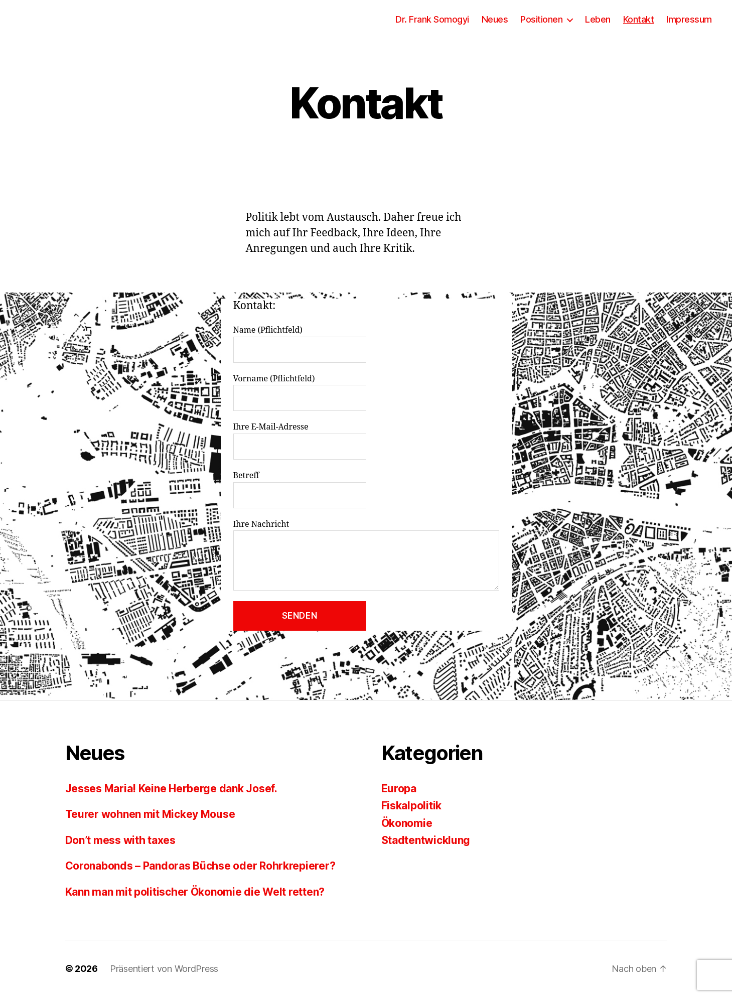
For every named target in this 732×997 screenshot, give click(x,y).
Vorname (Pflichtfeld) (366, 392)
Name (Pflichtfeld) (366, 344)
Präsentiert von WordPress (164, 968)
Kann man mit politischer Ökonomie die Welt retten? (195, 892)
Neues (495, 19)
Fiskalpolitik (411, 805)
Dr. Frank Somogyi (432, 19)
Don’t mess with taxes (120, 840)
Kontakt (638, 19)
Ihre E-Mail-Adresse (366, 441)
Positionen (541, 19)
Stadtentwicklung (426, 840)
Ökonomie (406, 823)
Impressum (689, 19)
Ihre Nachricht (366, 555)
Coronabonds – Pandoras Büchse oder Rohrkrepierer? (200, 866)
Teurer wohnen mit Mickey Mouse (150, 814)
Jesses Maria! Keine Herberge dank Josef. (171, 788)
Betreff (366, 489)
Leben (598, 19)
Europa (398, 788)
